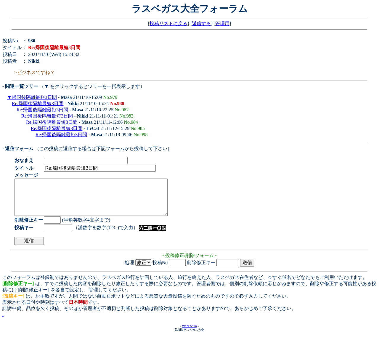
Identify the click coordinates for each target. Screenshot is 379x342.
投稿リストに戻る (168, 23)
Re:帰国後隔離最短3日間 (37, 103)
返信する (201, 23)
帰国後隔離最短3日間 (34, 97)
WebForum (189, 333)
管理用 (222, 23)
